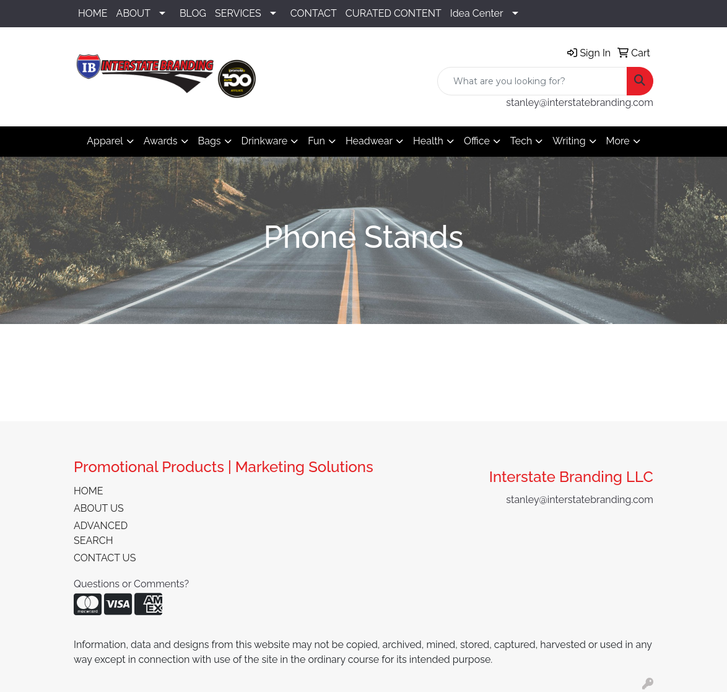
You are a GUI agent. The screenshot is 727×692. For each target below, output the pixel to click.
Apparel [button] (105, 141)
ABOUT (133, 13)
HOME (93, 13)
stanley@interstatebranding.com (579, 102)
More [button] (618, 141)
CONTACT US (105, 558)
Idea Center (476, 13)
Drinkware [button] (265, 141)
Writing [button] (568, 141)
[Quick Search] (532, 81)
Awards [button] (161, 141)
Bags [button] (209, 141)
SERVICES (238, 13)
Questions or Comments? (131, 584)
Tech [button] (521, 141)
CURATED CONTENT (394, 13)
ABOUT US (99, 508)
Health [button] (428, 141)
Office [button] (477, 141)
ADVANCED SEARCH (101, 533)
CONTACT (313, 13)
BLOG (193, 13)
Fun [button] (316, 141)
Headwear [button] (369, 141)
